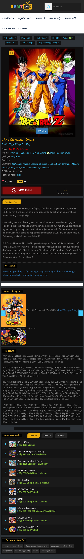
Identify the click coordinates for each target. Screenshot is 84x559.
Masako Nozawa (30, 164)
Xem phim (22, 190)
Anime (22, 28)
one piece (7, 546)
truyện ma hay (41, 275)
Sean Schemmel (63, 164)
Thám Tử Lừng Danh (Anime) (30, 451)
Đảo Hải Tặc (23, 442)
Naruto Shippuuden (26, 470)
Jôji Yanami (17, 164)
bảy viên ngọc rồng (34, 271)
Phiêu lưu (54, 153)
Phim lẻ (40, 18)
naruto (35, 551)
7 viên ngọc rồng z (54, 271)
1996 (19, 175)
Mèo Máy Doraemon (26, 508)
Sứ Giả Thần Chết (25, 489)
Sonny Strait (14, 168)
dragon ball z (15, 275)
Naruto (20, 499)
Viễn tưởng (65, 153)
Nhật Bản (15, 156)
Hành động (24, 153)
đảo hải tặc (17, 546)
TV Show (9, 28)
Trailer (42, 131)
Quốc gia (24, 18)
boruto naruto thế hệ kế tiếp (62, 546)
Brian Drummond (28, 168)
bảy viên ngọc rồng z (13, 271)
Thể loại (9, 18)
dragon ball (28, 275)
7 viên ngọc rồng (48, 551)
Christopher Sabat (47, 164)
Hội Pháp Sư (23, 480)
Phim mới (70, 18)
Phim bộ (54, 18)
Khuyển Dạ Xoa (24, 518)
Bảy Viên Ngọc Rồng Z (49, 43)
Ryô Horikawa (44, 168)
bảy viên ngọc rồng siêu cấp (36, 546)
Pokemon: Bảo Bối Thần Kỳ (29, 461)
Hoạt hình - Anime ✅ (39, 153)
